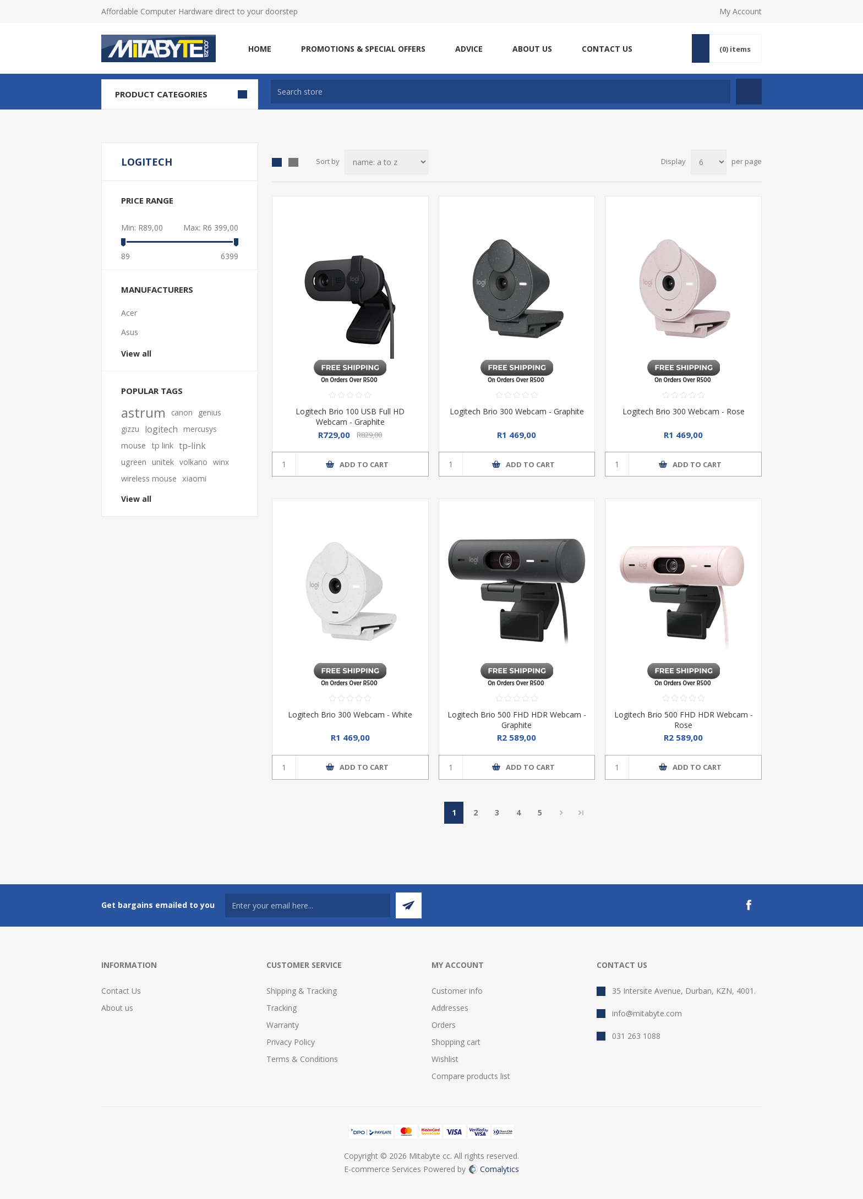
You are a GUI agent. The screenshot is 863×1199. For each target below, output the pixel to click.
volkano (193, 462)
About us (117, 1008)
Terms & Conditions (302, 1059)
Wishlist (445, 1059)
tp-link (192, 446)
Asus (129, 332)
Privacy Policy (290, 1042)
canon (182, 412)
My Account (740, 11)
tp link (162, 445)
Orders (444, 1025)
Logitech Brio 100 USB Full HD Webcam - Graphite (350, 416)
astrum (143, 412)
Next (561, 813)
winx (221, 462)
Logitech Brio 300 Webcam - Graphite (517, 411)
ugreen (133, 462)
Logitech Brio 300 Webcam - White (350, 714)
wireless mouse (149, 478)
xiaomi (194, 478)
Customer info (457, 991)
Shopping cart (456, 1042)
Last (581, 813)
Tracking (281, 1008)
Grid (277, 162)
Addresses (450, 1008)
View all (136, 353)
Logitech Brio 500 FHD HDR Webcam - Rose (683, 719)
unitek (163, 462)
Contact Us (121, 991)
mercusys (200, 429)
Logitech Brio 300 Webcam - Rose (683, 411)
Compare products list (471, 1076)
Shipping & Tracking (301, 991)
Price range (147, 200)
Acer (129, 313)
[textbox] (500, 91)
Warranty (282, 1025)
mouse (133, 445)
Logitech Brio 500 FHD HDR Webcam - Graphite (516, 719)
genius (209, 412)
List (293, 162)
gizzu (130, 429)
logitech (161, 429)
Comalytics (494, 1169)
